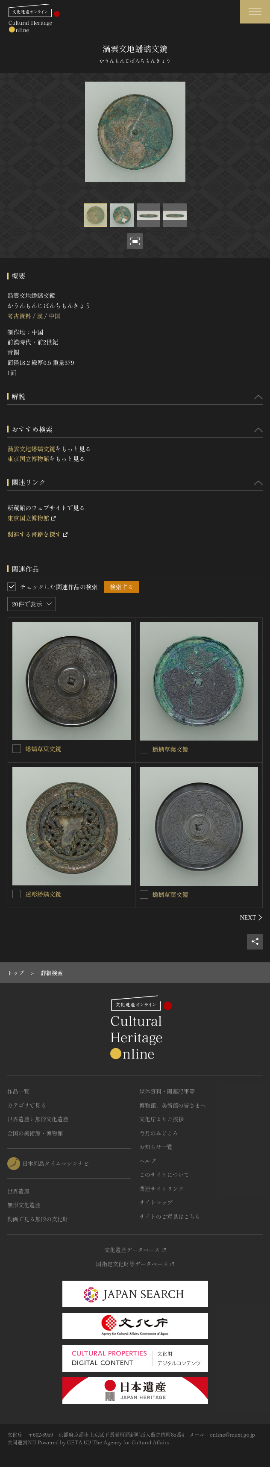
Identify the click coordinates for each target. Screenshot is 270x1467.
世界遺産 (18, 1191)
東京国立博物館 (28, 458)
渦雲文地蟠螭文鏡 (31, 448)
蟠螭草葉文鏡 (43, 748)
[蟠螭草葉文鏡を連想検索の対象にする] (16, 748)
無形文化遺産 (24, 1205)
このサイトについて (164, 1174)
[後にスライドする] (251, 917)
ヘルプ (147, 1161)
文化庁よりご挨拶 (161, 1119)
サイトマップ (156, 1202)
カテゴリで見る (26, 1105)
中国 (55, 316)
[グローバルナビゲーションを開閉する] (255, 12)
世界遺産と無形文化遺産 (37, 1119)
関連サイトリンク (161, 1189)
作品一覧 (18, 1091)
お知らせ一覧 (156, 1147)
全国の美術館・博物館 (35, 1133)
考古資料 (19, 316)
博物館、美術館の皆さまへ (172, 1105)
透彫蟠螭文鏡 (43, 894)
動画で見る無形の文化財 (37, 1219)
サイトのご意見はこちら (169, 1216)
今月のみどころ (158, 1133)
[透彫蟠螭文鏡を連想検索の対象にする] (16, 894)
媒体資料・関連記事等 (167, 1091)
